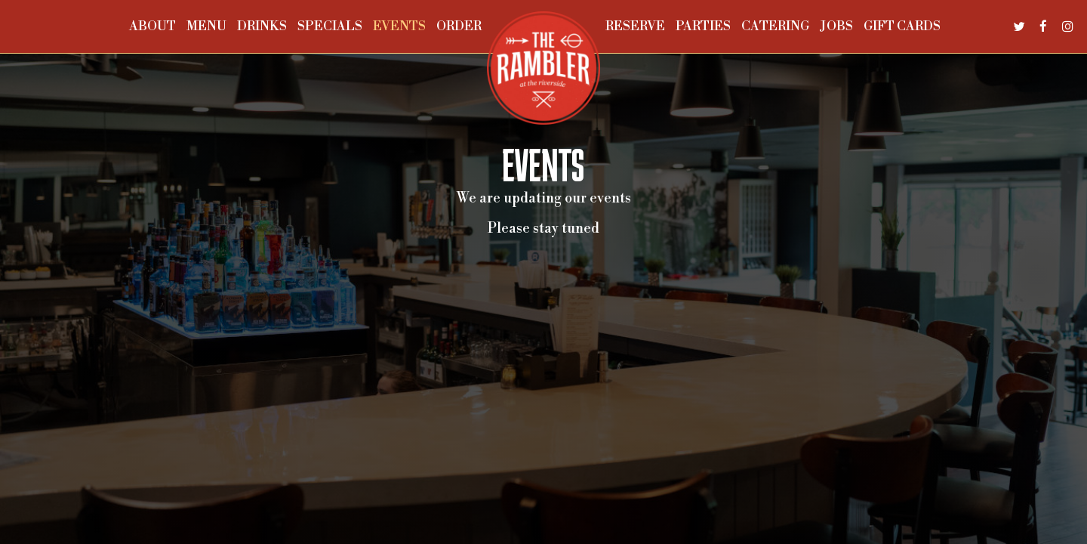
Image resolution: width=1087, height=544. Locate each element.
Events (399, 26)
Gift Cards (902, 26)
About (152, 26)
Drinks (262, 26)
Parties (703, 26)
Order (459, 26)
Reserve (635, 26)
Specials (329, 26)
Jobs (836, 26)
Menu (206, 26)
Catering (775, 26)
